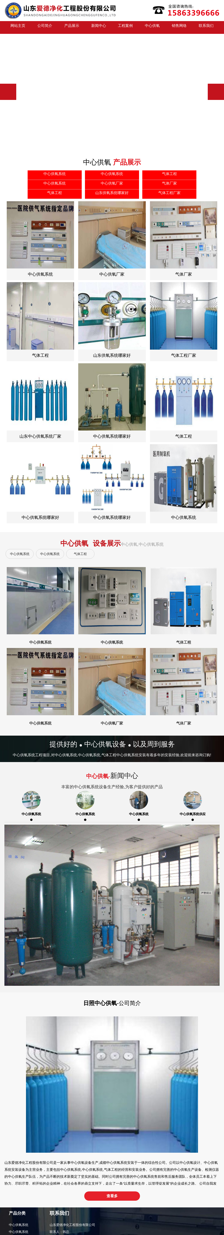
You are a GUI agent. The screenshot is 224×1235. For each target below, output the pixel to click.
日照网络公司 (197, 1218)
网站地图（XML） (143, 1218)
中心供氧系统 (19, 554)
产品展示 (71, 27)
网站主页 (17, 27)
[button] (216, 92)
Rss (159, 1218)
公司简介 (44, 27)
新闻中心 (98, 27)
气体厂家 (15, 1208)
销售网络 (179, 27)
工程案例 (125, 27)
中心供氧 (152, 27)
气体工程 (80, 554)
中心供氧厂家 (18, 1201)
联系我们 (206, 27)
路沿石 (181, 1218)
